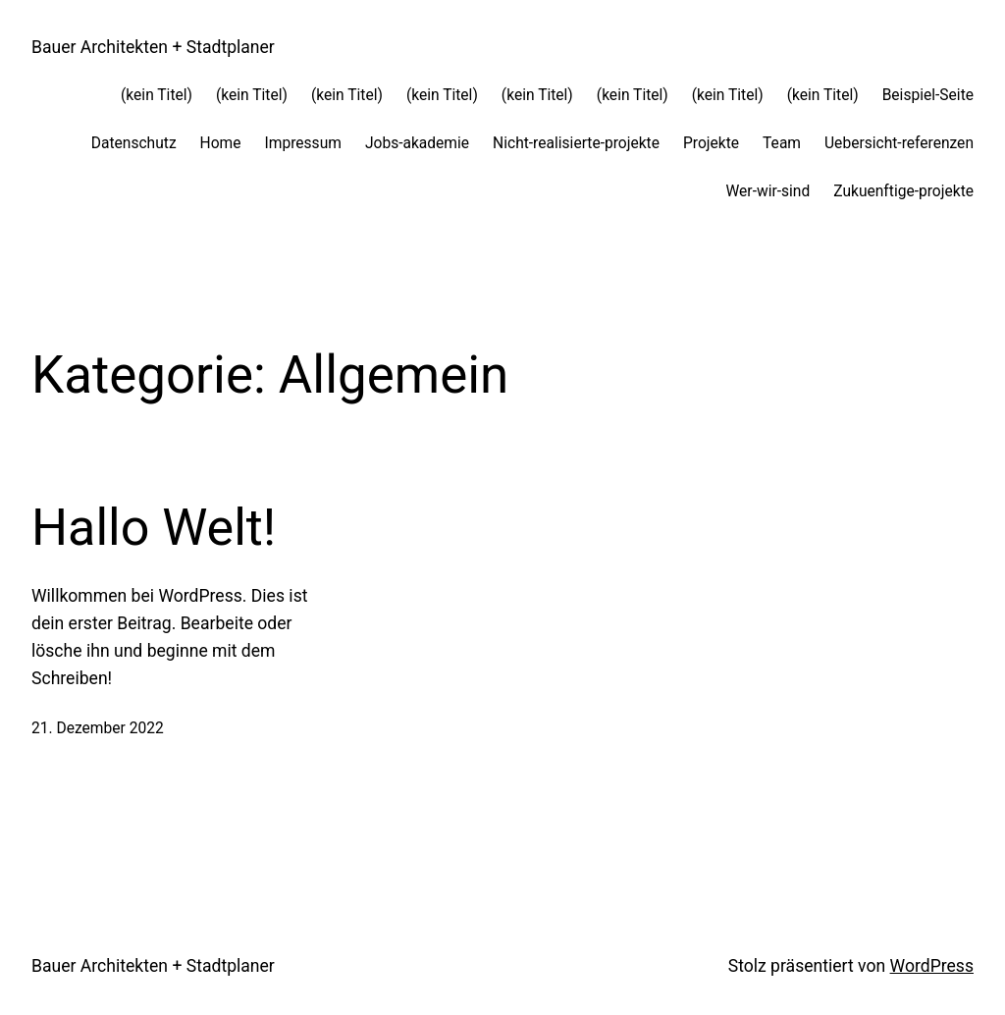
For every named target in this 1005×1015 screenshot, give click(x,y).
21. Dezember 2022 (97, 728)
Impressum (303, 143)
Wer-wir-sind (768, 191)
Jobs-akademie (417, 143)
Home (220, 143)
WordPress (932, 966)
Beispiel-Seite (928, 95)
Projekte (711, 143)
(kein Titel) (156, 95)
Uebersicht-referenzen (899, 143)
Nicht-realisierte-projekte (576, 143)
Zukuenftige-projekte (903, 191)
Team (782, 143)
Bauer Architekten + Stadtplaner (153, 47)
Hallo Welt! (153, 528)
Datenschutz (134, 143)
